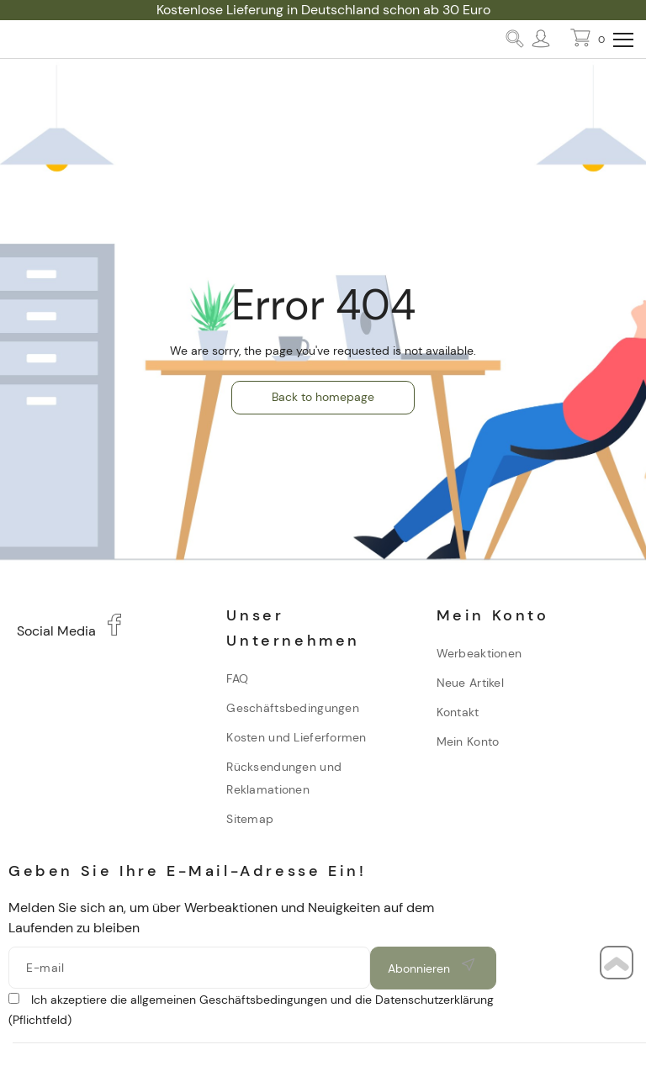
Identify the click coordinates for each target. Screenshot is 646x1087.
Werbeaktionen (479, 653)
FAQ (237, 678)
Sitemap (249, 818)
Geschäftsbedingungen (292, 707)
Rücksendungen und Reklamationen (284, 778)
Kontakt (458, 712)
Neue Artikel (470, 682)
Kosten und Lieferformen (296, 737)
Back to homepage (323, 396)
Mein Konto (468, 741)
